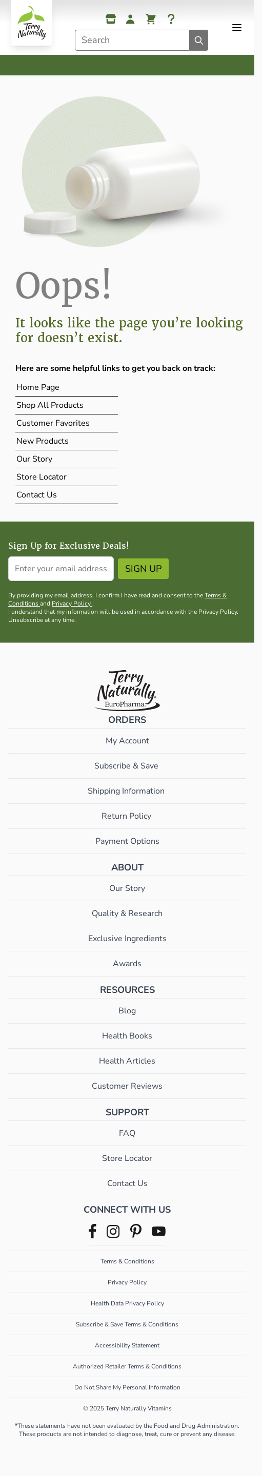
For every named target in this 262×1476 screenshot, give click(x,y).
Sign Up (143, 569)
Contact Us (36, 495)
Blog (127, 1010)
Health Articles (127, 1061)
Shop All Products (50, 405)
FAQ (127, 1133)
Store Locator (41, 477)
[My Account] (130, 19)
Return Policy (127, 816)
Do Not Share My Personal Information (127, 1387)
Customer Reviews (127, 1086)
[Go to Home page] (31, 22)
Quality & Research (127, 913)
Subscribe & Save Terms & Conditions (127, 1324)
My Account (127, 740)
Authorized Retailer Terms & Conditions (127, 1366)
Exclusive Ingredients (127, 938)
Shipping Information (127, 791)
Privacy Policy (72, 603)
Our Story (34, 459)
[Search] (199, 40)
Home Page (37, 387)
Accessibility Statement (127, 1345)
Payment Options (127, 841)
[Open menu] (237, 27)
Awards (127, 963)
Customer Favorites (53, 423)
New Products (42, 441)
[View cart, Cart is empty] (151, 19)
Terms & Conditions (127, 1261)
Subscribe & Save (127, 766)
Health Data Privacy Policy (127, 1303)
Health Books (127, 1036)
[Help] (171, 19)
